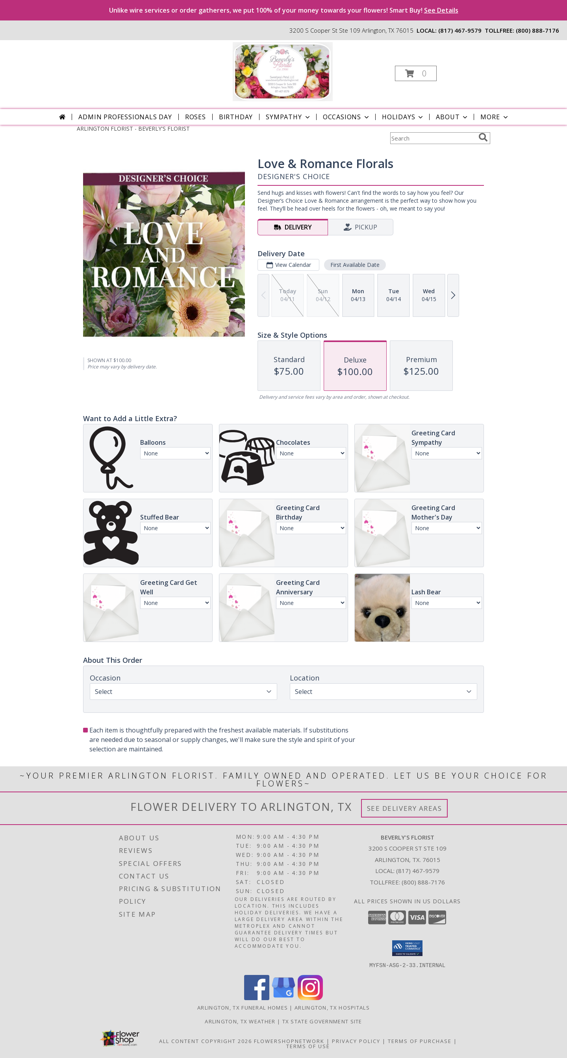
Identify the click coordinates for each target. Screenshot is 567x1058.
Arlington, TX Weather (240, 1021)
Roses (195, 117)
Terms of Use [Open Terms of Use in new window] (308, 1045)
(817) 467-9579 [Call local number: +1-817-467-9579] (460, 30)
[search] (483, 137)
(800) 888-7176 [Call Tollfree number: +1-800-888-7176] (423, 882)
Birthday (236, 117)
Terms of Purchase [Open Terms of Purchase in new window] (420, 1040)
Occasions (347, 117)
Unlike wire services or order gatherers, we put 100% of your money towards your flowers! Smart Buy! (283, 10)
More (494, 117)
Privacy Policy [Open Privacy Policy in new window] (356, 1040)
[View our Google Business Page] (283, 997)
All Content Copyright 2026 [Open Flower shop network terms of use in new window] (205, 1040)
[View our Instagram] (310, 997)
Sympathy (288, 117)
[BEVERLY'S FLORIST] (282, 71)
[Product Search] (433, 138)
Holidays (403, 117)
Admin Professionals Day (125, 117)
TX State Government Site (322, 1021)
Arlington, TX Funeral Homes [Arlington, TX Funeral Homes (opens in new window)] (242, 1007)
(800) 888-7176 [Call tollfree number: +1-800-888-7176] (537, 30)
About (452, 117)
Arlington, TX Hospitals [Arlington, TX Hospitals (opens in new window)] (332, 1007)
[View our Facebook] (256, 997)
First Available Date (355, 264)
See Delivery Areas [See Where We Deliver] (404, 808)
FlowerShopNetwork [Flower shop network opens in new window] (289, 1040)
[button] (416, 73)
